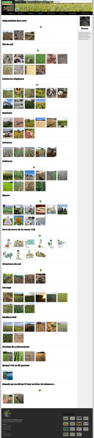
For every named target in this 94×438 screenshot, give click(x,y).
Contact (4, 432)
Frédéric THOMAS (6, 426)
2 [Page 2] (38, 27)
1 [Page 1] (36, 27)
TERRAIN (30, 13)
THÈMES (10, 13)
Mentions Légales (6, 433)
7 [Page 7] (43, 84)
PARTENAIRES (72, 13)
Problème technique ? (7, 435)
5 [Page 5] (39, 84)
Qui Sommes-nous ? (85, 13)
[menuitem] (4, 13)
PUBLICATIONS (51, 13)
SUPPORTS (20, 13)
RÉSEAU (62, 13)
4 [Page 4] (38, 167)
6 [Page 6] (41, 84)
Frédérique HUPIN (6, 429)
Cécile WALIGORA (6, 427)
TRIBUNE (40, 13)
